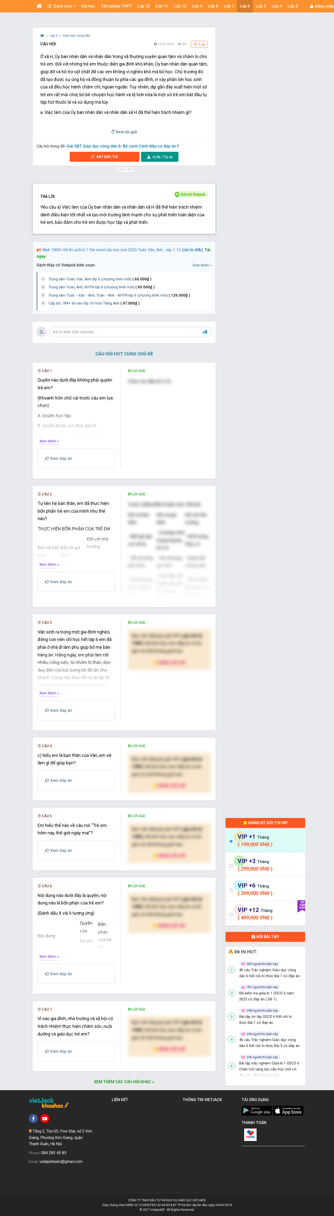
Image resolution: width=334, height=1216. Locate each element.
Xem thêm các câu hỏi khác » (124, 1081)
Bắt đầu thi (104, 157)
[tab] (265, 840)
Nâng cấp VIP (169, 662)
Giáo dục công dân (76, 35)
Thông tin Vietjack (203, 1099)
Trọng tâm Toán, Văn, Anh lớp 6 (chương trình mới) (100, 279)
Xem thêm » (202, 265)
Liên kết (121, 1099)
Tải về (160, 157)
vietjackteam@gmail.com (60, 1161)
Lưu (199, 44)
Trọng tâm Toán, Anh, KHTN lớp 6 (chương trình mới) (102, 287)
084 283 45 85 (53, 1152)
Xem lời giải (124, 132)
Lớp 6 (54, 35)
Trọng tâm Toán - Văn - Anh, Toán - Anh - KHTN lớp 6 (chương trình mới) (119, 295)
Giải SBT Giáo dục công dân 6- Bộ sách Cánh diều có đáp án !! (122, 146)
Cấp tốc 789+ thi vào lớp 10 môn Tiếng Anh (94, 303)
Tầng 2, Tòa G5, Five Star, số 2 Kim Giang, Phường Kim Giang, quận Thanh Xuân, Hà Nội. (60, 1137)
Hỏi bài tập (265, 936)
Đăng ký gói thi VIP (265, 822)
